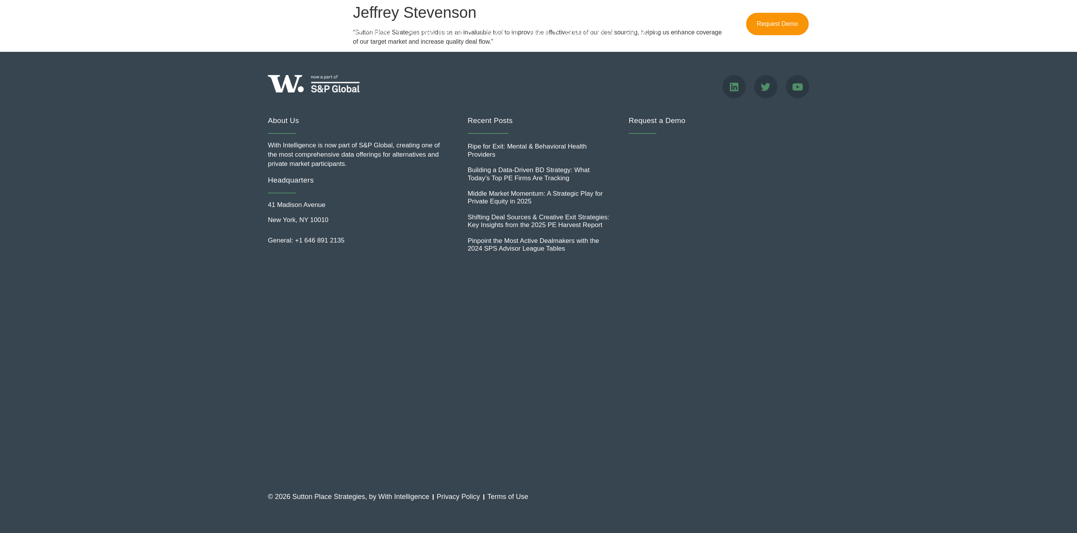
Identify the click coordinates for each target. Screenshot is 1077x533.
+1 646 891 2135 (319, 240)
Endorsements (589, 31)
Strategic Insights (437, 31)
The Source (498, 31)
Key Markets (372, 31)
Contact (639, 31)
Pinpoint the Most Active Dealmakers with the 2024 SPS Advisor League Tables (533, 244)
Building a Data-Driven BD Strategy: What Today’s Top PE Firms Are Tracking (529, 173)
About (541, 31)
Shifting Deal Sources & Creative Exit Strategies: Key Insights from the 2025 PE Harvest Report (539, 221)
